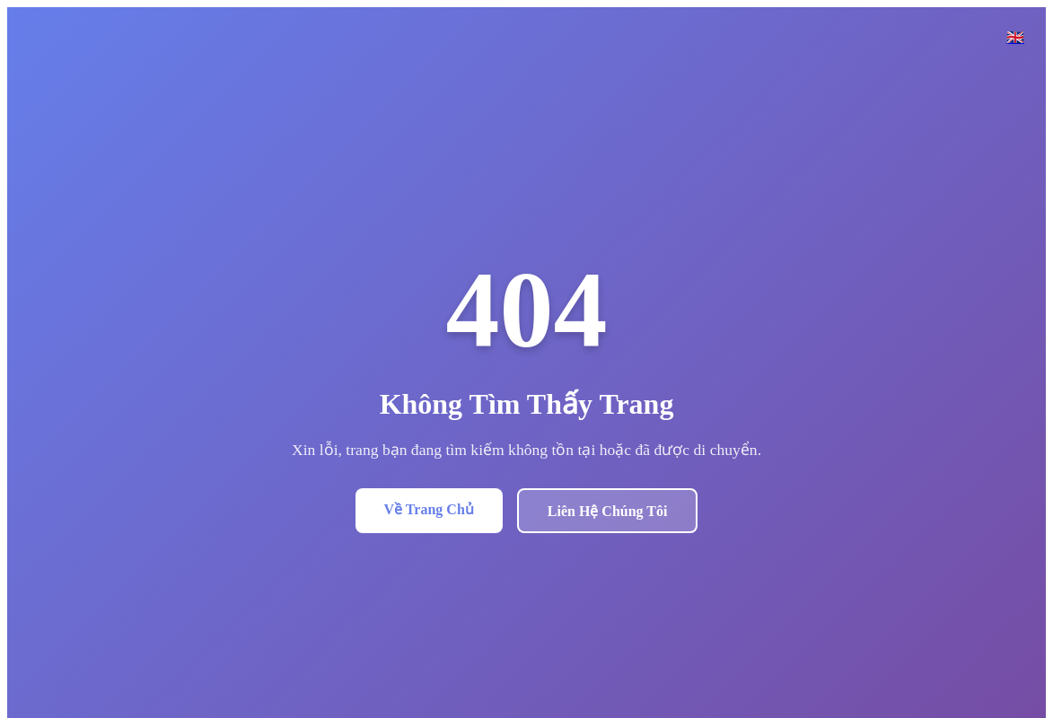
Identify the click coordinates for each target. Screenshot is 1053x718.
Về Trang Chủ (429, 509)
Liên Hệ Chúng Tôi (608, 511)
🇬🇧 (1015, 37)
